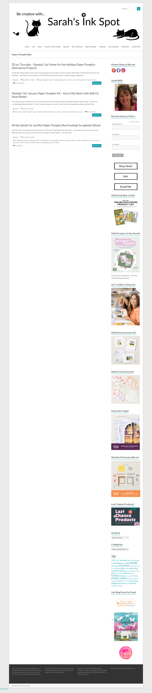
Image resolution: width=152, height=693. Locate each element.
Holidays (73, 140)
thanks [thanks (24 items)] (126, 581)
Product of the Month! (52, 47)
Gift (34, 140)
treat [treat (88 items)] (123, 583)
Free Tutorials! (113, 47)
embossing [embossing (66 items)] (133, 568)
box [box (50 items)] (123, 563)
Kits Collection (77, 47)
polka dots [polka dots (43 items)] (134, 576)
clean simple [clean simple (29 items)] (133, 566)
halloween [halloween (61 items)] (127, 573)
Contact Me (136, 47)
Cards (20, 112)
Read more (96, 83)
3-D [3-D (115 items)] (113, 560)
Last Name (115, 144)
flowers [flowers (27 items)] (128, 571)
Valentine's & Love (77, 112)
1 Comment (18, 146)
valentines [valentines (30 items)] (114, 586)
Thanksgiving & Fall (46, 142)
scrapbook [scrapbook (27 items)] (135, 578)
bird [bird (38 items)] (112, 563)
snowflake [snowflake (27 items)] (114, 581)
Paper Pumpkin (90, 47)
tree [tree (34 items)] (127, 583)
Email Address (117, 124)
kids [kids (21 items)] (126, 576)
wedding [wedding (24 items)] (120, 585)
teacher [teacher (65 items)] (120, 581)
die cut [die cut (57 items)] (118, 568)
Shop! (40, 47)
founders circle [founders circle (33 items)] (135, 571)
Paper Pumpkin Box (79, 80)
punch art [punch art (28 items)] (129, 578)
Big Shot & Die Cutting (25, 140)
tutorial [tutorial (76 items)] (132, 583)
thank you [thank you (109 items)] (116, 583)
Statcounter (4, 689)
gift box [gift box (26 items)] (116, 573)
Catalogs (102, 47)
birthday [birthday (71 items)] (117, 563)
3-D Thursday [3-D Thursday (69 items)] (121, 560)
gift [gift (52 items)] (112, 573)
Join (33, 47)
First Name (115, 134)
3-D (16, 112)
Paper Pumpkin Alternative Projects (61, 80)
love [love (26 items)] (129, 576)
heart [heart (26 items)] (132, 573)
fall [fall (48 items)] (112, 571)
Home (27, 47)
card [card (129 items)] (127, 563)
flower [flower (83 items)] (122, 571)
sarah (16, 80)
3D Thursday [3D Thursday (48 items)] (134, 560)
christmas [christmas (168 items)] (124, 565)
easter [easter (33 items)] (127, 568)
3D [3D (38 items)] (128, 560)
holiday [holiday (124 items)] (115, 575)
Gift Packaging (54, 140)
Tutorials (56, 142)
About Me (125, 47)
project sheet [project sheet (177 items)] (118, 578)
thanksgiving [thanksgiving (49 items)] (133, 581)
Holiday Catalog (64, 140)
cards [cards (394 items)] (133, 563)
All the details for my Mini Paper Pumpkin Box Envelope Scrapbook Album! (56, 125)
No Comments (19, 83)
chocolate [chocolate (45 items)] (114, 566)
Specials (66, 47)
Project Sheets (92, 80)
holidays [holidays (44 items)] (122, 576)
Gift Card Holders (42, 140)
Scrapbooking (35, 142)
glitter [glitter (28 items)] (120, 573)
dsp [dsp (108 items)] (122, 568)
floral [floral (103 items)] (116, 570)
